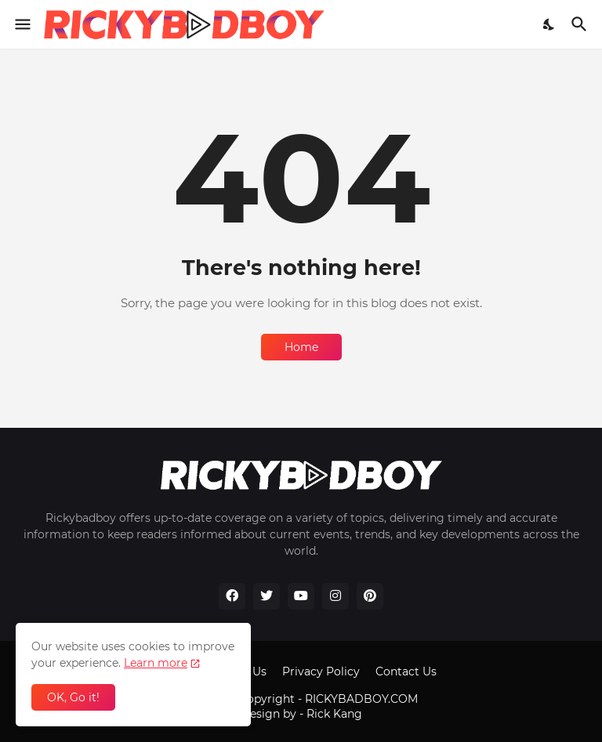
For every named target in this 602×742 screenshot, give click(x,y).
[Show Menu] (21, 24)
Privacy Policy (321, 671)
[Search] (581, 24)
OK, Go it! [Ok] (73, 697)
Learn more (155, 663)
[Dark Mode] (549, 24)
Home (301, 347)
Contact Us (406, 671)
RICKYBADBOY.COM (361, 699)
